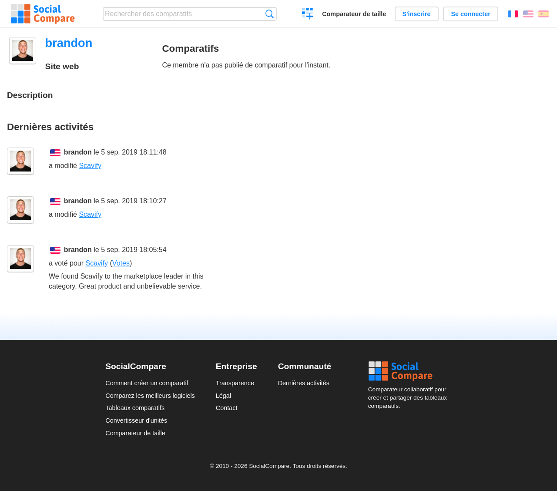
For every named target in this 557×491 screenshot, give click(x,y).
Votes (121, 263)
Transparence (235, 383)
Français (513, 13)
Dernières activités (303, 383)
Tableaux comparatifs (134, 407)
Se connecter (470, 13)
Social (410, 371)
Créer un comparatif (308, 15)
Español (543, 13)
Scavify (90, 165)
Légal (223, 395)
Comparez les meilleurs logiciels (150, 395)
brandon (78, 152)
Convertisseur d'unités (136, 420)
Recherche (269, 14)
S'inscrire (417, 13)
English (528, 13)
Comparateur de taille (354, 13)
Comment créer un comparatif (146, 383)
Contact (227, 407)
